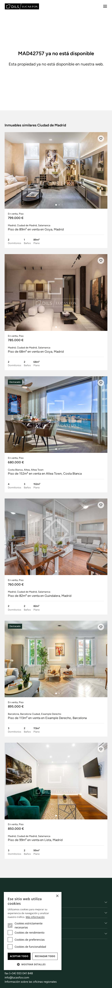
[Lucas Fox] (22, 6)
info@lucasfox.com (17, 977)
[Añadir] (101, 138)
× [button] (57, 896)
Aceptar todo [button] (19, 956)
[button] (33, 964)
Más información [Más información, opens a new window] (35, 917)
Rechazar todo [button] (45, 956)
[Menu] (105, 6)
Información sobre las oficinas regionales (31, 981)
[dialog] (32, 931)
